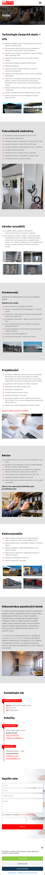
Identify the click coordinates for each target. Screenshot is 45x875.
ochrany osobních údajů (28, 815)
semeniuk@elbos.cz (13, 758)
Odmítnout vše (22, 864)
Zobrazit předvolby (22, 869)
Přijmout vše (23, 858)
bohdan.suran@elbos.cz (14, 738)
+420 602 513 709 (12, 756)
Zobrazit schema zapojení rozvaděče (15, 410)
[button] (42, 848)
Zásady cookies (12, 872)
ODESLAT (22, 827)
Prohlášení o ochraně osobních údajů (27, 872)
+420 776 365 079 (12, 735)
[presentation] (14, 821)
